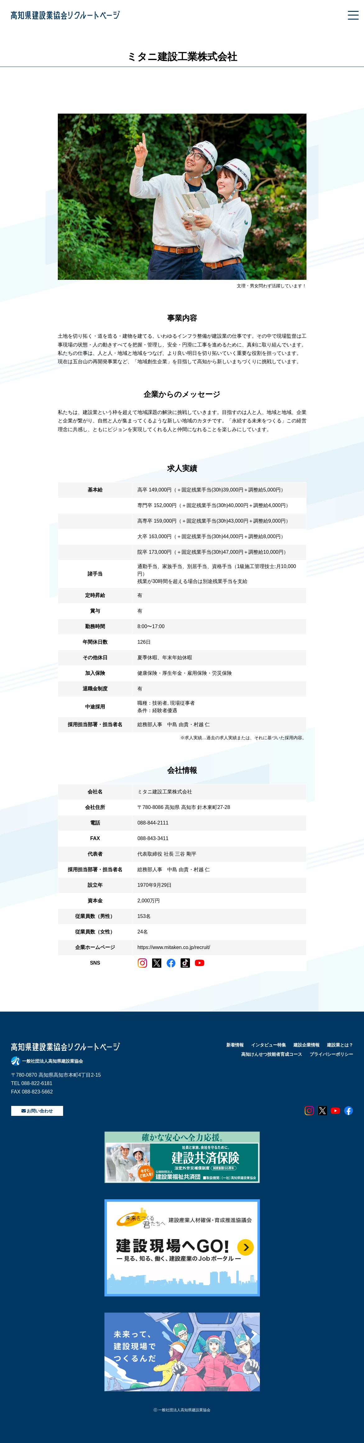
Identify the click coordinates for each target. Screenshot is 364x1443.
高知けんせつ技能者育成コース (271, 1054)
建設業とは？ (340, 1044)
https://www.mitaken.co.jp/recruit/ (173, 947)
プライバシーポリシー (331, 1054)
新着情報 (235, 1044)
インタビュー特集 (268, 1044)
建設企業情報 (306, 1044)
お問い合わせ (37, 1110)
